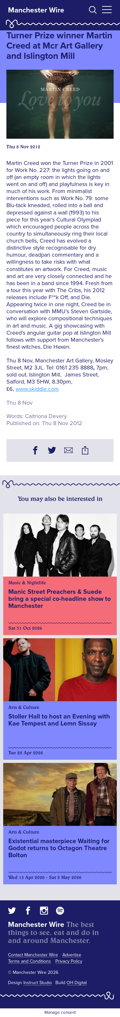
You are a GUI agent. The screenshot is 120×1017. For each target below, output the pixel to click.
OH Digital (77, 982)
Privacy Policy (68, 961)
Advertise (71, 955)
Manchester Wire (36, 10)
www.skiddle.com (37, 388)
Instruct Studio (37, 982)
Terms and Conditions (29, 961)
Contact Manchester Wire (33, 955)
